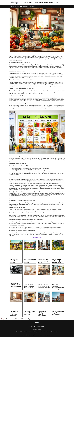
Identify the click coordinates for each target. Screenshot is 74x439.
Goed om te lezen (28, 2)
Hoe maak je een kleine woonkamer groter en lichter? (29, 286)
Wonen (41, 2)
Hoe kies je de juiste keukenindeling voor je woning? (29, 313)
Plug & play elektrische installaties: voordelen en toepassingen (58, 287)
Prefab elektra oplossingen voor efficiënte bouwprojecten (42, 313)
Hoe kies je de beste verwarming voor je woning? (43, 261)
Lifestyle (36, 2)
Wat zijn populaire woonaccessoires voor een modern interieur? (44, 286)
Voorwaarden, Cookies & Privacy (37, 326)
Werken (46, 2)
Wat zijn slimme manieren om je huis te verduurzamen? (57, 261)
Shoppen (56, 2)
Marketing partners (37, 329)
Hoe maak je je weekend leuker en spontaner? (15, 261)
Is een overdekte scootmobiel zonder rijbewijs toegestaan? (15, 285)
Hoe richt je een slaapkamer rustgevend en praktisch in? (14, 313)
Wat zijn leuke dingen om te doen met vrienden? (30, 261)
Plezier (51, 2)
